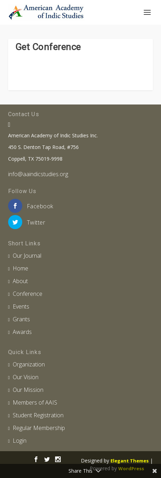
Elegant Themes (130, 461)
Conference (27, 294)
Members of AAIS (35, 402)
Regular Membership (39, 428)
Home (20, 268)
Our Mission (28, 390)
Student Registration (38, 415)
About (20, 281)
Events (21, 306)
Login (19, 440)
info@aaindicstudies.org (38, 174)
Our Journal (27, 255)
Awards (22, 332)
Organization (29, 364)
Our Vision (25, 377)
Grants (21, 319)
